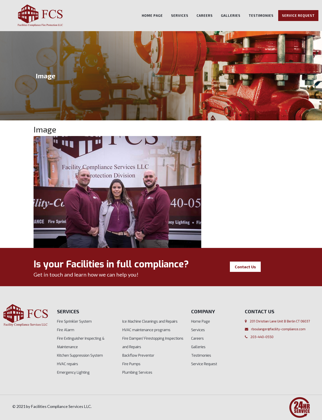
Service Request (298, 15)
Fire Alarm (65, 330)
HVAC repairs (67, 364)
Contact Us (245, 266)
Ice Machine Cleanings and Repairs (150, 321)
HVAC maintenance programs (146, 330)
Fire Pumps (131, 364)
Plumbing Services (137, 372)
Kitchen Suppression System (80, 355)
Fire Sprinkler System (74, 321)
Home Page (152, 15)
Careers (205, 15)
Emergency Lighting (73, 372)
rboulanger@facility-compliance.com (278, 329)
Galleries (230, 15)
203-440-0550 (261, 337)
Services (179, 15)
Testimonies (261, 15)
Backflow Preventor (138, 355)
